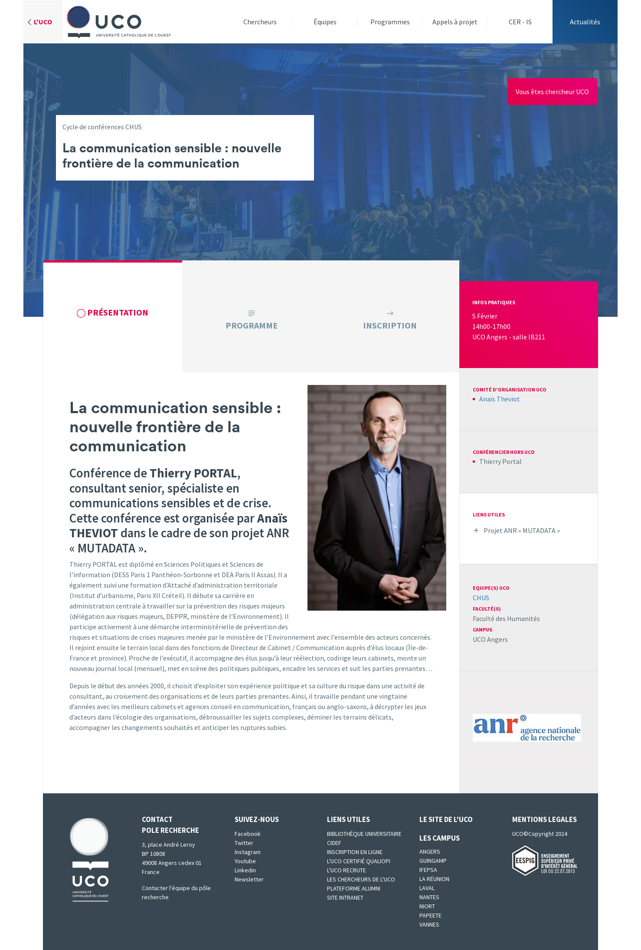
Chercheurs (260, 21)
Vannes (429, 924)
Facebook (248, 834)
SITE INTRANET (345, 897)
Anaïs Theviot (499, 398)
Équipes (325, 21)
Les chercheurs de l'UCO (361, 879)
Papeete (430, 915)
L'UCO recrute (346, 870)
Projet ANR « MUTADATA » (522, 530)
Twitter (244, 843)
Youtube (245, 861)
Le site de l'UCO (446, 819)
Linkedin (245, 870)
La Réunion (434, 879)
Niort (427, 906)
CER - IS (520, 21)
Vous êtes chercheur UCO (552, 91)
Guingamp (433, 861)
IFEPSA (428, 870)
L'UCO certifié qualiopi (358, 861)
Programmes (390, 21)
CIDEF (334, 843)
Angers (429, 851)
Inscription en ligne (355, 852)
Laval (427, 888)
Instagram (248, 852)
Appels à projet (454, 21)
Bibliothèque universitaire (364, 834)
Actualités (585, 21)
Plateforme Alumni (353, 888)
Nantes (429, 897)
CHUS (481, 597)
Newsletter (249, 879)
